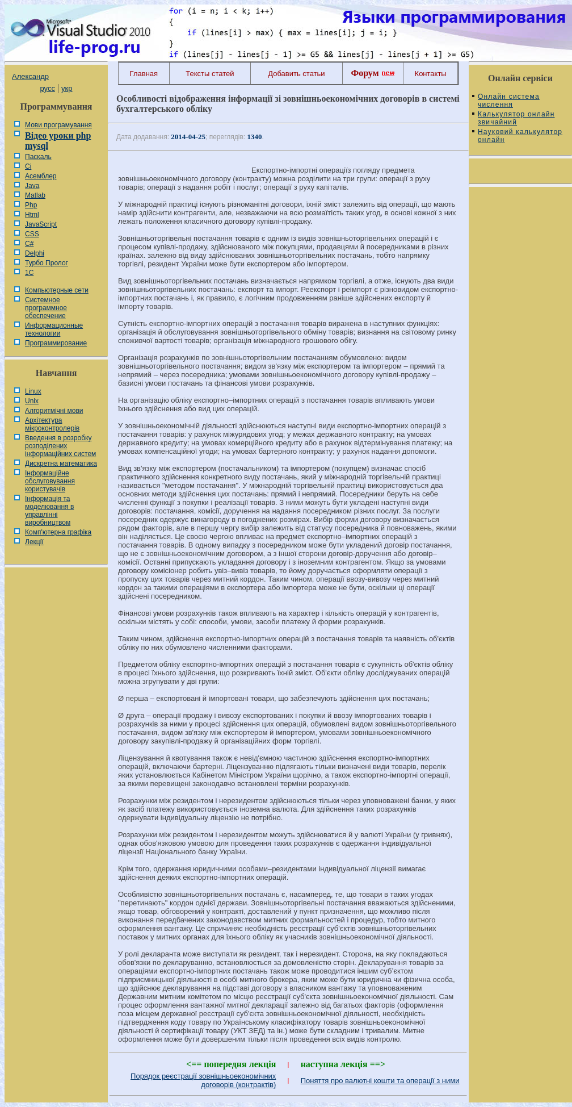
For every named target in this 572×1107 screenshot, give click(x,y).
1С (29, 273)
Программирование (56, 343)
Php (31, 205)
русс (47, 88)
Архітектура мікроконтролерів (52, 424)
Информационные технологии (54, 329)
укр (66, 88)
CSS (32, 234)
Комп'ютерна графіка (58, 532)
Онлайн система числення (509, 100)
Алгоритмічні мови (54, 411)
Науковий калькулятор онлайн (520, 136)
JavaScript (41, 224)
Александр (30, 76)
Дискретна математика (61, 463)
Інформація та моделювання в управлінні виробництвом (49, 511)
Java (32, 186)
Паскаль (38, 157)
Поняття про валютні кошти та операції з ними (380, 1080)
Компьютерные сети (57, 290)
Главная (144, 73)
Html (32, 215)
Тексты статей (210, 73)
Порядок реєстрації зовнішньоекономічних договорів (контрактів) (203, 1080)
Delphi (34, 253)
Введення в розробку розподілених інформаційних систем (60, 446)
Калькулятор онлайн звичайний (516, 118)
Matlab (35, 195)
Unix (32, 401)
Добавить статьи (296, 73)
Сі (28, 166)
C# (29, 244)
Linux (33, 391)
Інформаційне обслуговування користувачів (50, 481)
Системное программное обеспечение (46, 308)
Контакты (431, 73)
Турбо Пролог (46, 263)
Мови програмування (58, 125)
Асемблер (40, 176)
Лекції (34, 542)
